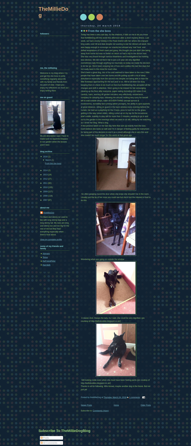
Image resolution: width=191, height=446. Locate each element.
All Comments (49, 443)
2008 (45, 196)
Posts (45, 438)
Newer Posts (86, 405)
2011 (45, 183)
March (49, 160)
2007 (45, 200)
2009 (45, 191)
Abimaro (46, 253)
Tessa (45, 257)
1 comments (134, 397)
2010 (45, 187)
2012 (45, 179)
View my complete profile (51, 239)
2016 (45, 157)
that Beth (46, 265)
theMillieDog (48, 213)
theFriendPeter (49, 261)
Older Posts (146, 405)
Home (116, 405)
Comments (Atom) (101, 411)
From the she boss (99, 31)
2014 (45, 170)
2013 (45, 174)
